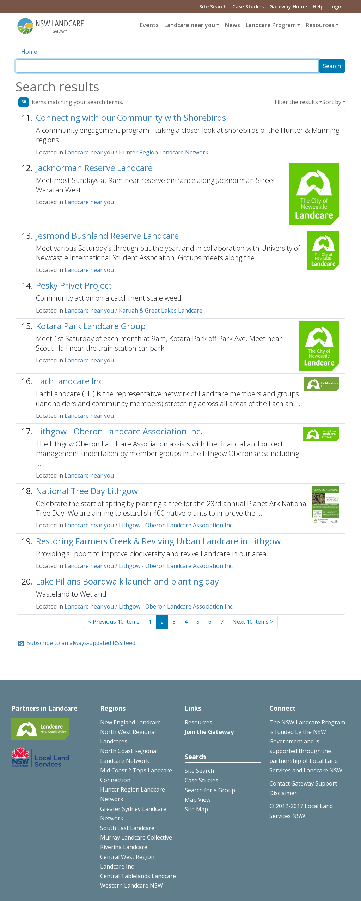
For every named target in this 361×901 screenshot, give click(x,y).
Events (149, 25)
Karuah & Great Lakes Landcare (160, 310)
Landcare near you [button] (189, 25)
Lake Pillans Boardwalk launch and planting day (127, 581)
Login (336, 6)
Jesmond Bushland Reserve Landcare (107, 235)
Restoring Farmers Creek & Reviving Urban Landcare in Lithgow (158, 541)
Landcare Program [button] (271, 25)
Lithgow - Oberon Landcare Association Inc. (119, 431)
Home (29, 51)
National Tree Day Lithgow (87, 491)
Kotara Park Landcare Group (91, 326)
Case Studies (248, 6)
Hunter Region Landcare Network (163, 152)
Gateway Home (288, 6)
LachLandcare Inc (69, 381)
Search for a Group (210, 790)
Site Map (196, 809)
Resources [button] (320, 25)
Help (318, 6)
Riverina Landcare (123, 847)
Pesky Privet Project (74, 285)
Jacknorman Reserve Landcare (94, 167)
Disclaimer (283, 793)
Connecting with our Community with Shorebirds (131, 117)
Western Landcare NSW (131, 885)
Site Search (213, 6)
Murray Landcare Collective (136, 837)
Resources (198, 722)
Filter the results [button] (296, 102)
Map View (197, 800)
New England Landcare (130, 722)
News (232, 25)
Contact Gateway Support (303, 783)
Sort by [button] (331, 102)
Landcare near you (89, 152)
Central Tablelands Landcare (138, 876)
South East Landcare (127, 828)
